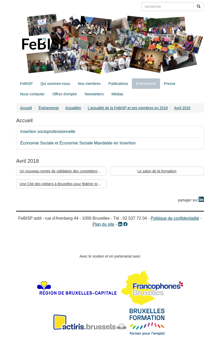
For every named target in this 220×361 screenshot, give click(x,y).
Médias (117, 94)
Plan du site (103, 224)
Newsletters (94, 94)
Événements (146, 83)
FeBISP (26, 83)
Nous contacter (32, 94)
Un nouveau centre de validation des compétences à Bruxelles (63, 171)
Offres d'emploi (64, 94)
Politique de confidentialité (175, 218)
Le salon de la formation (156, 171)
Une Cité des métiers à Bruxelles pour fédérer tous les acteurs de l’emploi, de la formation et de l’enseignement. (63, 184)
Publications (118, 83)
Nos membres (89, 83)
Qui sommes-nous (55, 83)
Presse (169, 83)
